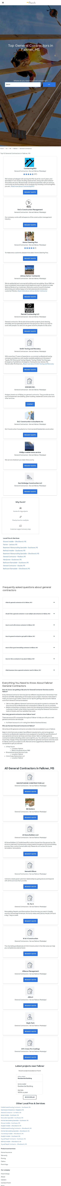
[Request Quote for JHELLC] (30, 1005)
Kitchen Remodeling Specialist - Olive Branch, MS (15, 1131)
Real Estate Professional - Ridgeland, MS (12, 1110)
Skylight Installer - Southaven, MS (10, 1136)
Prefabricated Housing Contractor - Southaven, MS (15, 1107)
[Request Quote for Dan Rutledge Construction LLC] (30, 491)
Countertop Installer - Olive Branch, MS (12, 1133)
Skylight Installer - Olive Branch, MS (11, 1126)
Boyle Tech (30, 1023)
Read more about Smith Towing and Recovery (38, 364)
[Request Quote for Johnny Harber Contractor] (30, 297)
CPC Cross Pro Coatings (30, 1049)
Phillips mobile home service (30, 452)
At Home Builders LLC (30, 835)
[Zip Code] (23, 84)
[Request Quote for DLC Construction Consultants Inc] (30, 435)
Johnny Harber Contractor (30, 276)
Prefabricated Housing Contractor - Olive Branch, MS (16, 1128)
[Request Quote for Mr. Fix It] (30, 921)
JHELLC (30, 997)
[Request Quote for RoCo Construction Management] (30, 225)
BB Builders (30, 809)
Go (49, 84)
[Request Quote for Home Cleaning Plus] (30, 258)
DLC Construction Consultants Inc (30, 422)
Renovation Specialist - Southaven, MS (12, 1118)
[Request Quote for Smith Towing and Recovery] (30, 369)
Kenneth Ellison (30, 871)
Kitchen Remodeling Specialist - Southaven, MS (14, 1120)
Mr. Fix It (30, 904)
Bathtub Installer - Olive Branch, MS (11, 1141)
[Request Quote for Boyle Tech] (30, 1031)
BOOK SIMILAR (30, 1097)
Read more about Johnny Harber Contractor (32, 291)
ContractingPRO (30, 169)
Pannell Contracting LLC (30, 314)
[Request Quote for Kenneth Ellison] (30, 886)
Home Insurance (6, 1152)
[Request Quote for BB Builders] (30, 817)
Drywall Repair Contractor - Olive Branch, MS (14, 1144)
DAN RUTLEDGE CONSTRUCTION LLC (31, 783)
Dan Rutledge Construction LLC (30, 483)
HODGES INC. (30, 387)
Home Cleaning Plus (30, 242)
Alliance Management (30, 971)
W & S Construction (30, 939)
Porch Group (5, 1174)
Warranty (4, 1155)
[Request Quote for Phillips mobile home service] (30, 465)
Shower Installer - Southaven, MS (10, 1123)
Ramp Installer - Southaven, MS (10, 1115)
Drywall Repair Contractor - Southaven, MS (13, 1139)
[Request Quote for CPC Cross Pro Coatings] (30, 1057)
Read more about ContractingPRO (22, 186)
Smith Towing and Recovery (30, 349)
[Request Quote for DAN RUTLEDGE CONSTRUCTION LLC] (30, 791)
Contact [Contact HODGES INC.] (30, 404)
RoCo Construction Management (30, 210)
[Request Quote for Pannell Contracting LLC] (30, 331)
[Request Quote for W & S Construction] (30, 953)
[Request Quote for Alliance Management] (30, 979)
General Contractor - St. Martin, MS (11, 1112)
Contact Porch (6, 1183)
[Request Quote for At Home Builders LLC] (30, 854)
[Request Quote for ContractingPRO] (30, 192)
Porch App (4, 1164)
